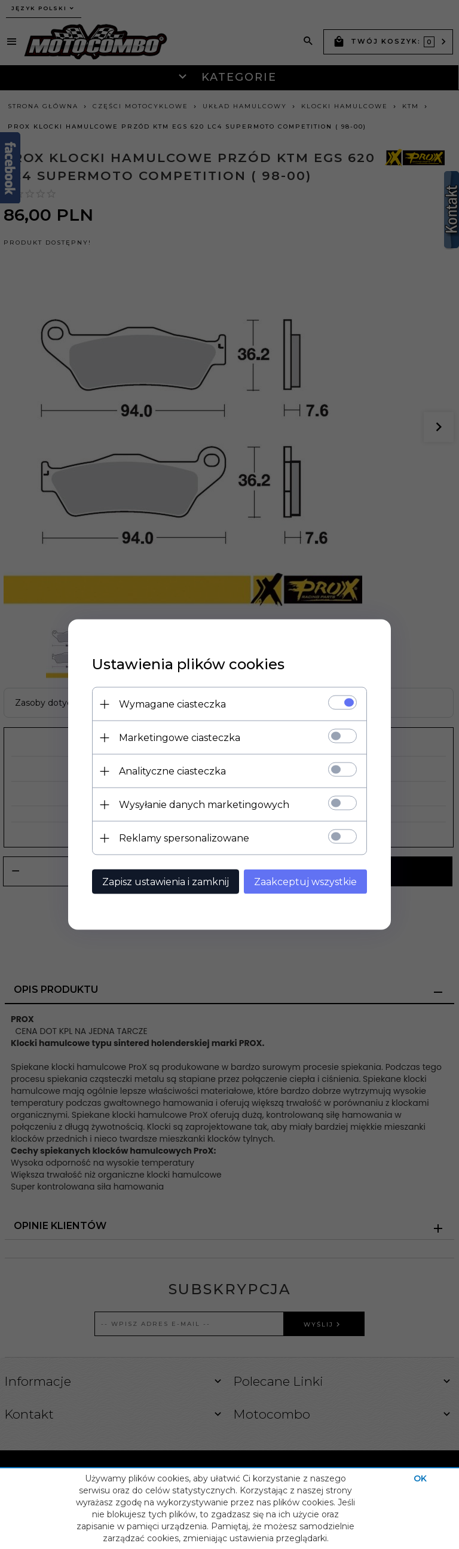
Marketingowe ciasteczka (179, 737)
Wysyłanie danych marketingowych (204, 804)
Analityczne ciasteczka (172, 771)
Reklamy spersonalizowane (184, 838)
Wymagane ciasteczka (172, 704)
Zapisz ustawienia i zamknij (165, 882)
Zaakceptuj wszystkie (305, 882)
